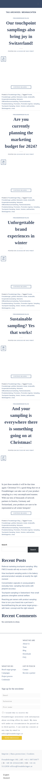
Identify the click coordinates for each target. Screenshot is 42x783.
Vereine (23, 106)
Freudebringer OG (10, 760)
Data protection (18, 754)
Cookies (30, 754)
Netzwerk (20, 99)
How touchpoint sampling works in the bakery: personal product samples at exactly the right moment (20, 576)
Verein (18, 106)
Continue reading (21, 87)
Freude (29, 94)
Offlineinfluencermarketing (10, 101)
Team (25, 647)
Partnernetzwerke (24, 101)
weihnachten (30, 106)
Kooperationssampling (9, 99)
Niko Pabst (30, 51)
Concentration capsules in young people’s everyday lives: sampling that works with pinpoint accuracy (18, 586)
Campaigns (6, 673)
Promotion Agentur (27, 104)
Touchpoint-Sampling (8, 106)
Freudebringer (6, 97)
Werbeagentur (6, 108)
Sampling (37, 104)
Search (4, 545)
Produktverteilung (7, 104)
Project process (7, 676)
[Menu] (39, 4)
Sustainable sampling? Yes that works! (21, 325)
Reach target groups (9, 670)
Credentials (6, 680)
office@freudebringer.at (21, 766)
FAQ (24, 657)
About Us (26, 644)
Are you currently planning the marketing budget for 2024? (21, 133)
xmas (13, 108)
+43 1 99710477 (31, 760)
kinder (25, 97)
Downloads (27, 654)
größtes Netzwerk (17, 97)
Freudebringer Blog (21, 18)
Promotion (17, 104)
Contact (25, 670)
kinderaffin (31, 97)
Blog (24, 650)
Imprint (5, 754)
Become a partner (29, 673)
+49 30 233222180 (14, 763)
